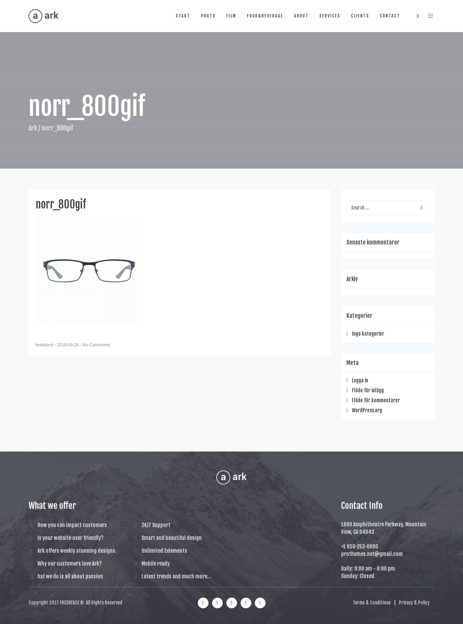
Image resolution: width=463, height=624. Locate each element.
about (301, 16)
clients (360, 16)
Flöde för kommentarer (376, 400)
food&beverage (265, 16)
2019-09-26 (68, 344)
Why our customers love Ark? (69, 563)
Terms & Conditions (372, 602)
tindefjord (45, 344)
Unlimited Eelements (164, 550)
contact (390, 16)
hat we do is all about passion (70, 576)
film (231, 16)
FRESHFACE (69, 602)
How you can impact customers (72, 525)
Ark (33, 128)
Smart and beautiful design (172, 538)
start (183, 16)
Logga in (360, 380)
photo (208, 16)
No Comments (96, 344)
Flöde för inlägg (368, 390)
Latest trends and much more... (176, 576)
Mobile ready (156, 563)
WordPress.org (367, 410)
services (329, 16)
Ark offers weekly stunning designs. (77, 550)
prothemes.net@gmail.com (372, 554)
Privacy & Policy (414, 602)
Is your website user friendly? (70, 538)
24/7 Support (156, 525)
